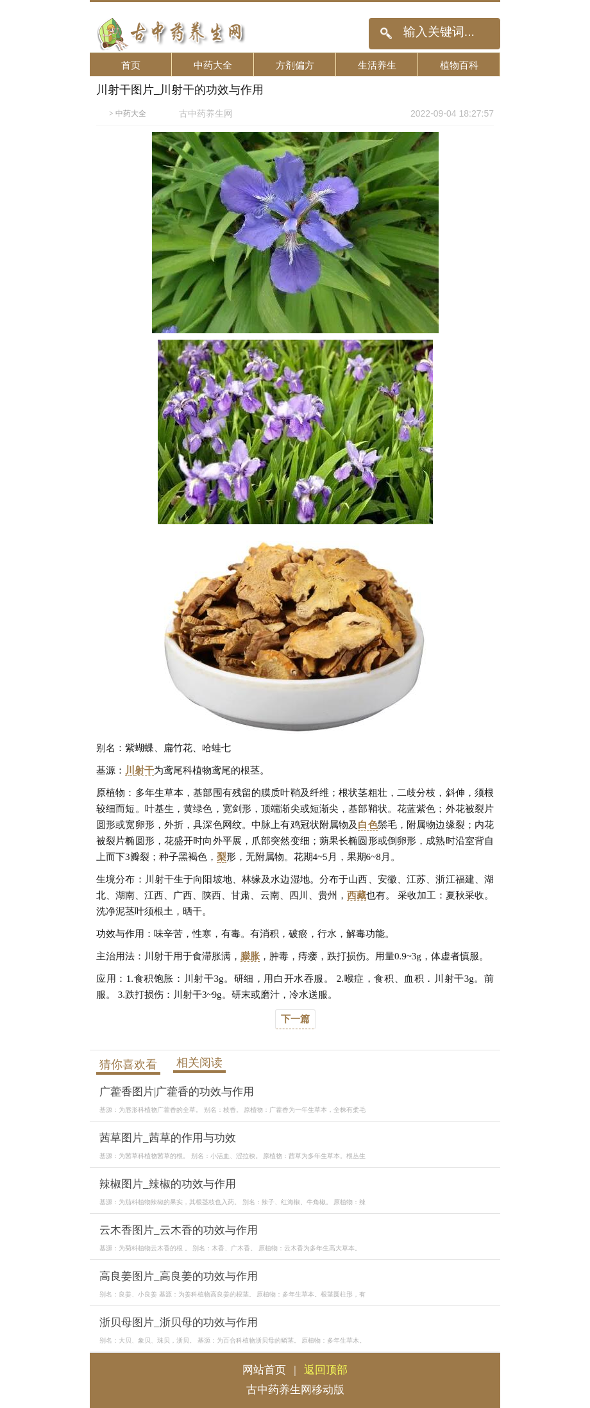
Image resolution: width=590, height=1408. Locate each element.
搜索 (385, 33)
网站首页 (264, 1370)
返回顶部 (326, 1370)
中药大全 (213, 65)
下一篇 (295, 1019)
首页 (130, 65)
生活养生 (377, 65)
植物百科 (459, 65)
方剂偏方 (295, 65)
